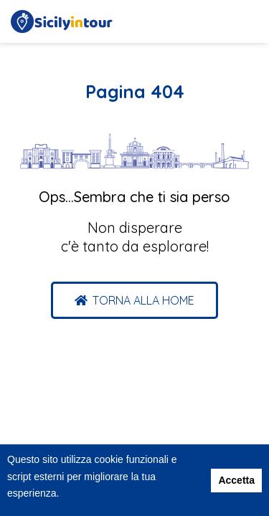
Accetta (236, 480)
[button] (134, 300)
